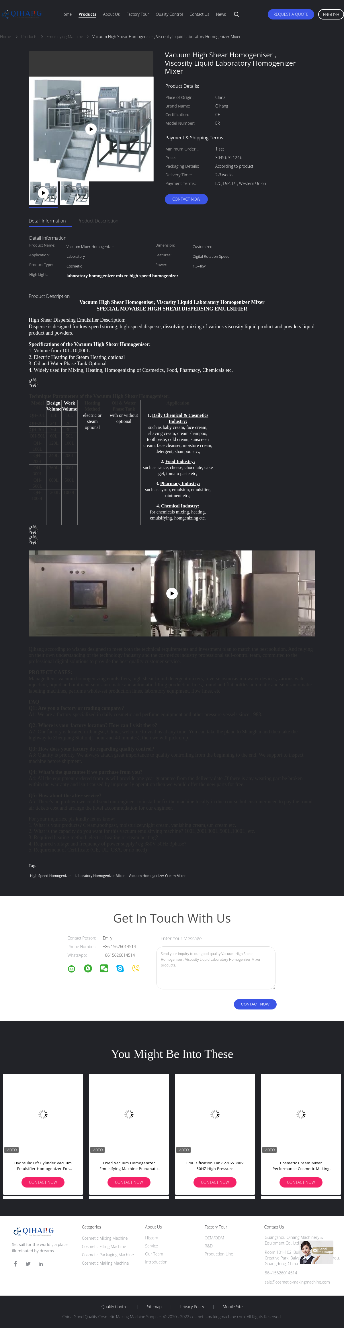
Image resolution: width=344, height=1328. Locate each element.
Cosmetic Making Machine (105, 1263)
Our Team (154, 1254)
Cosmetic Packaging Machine (108, 1254)
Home (66, 14)
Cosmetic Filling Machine (104, 1246)
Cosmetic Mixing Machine (105, 1238)
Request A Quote (290, 14)
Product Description (97, 221)
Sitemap (154, 1307)
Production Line (219, 1254)
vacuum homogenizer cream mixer (157, 875)
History (151, 1238)
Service (151, 1246)
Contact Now (186, 199)
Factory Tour (137, 14)
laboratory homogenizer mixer (100, 875)
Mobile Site (233, 1307)
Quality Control (169, 14)
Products (87, 14)
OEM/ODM (214, 1238)
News (221, 14)
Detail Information (47, 221)
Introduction (156, 1262)
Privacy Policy (192, 1307)
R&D (209, 1246)
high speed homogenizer (50, 875)
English (331, 14)
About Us (111, 14)
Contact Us (199, 14)
